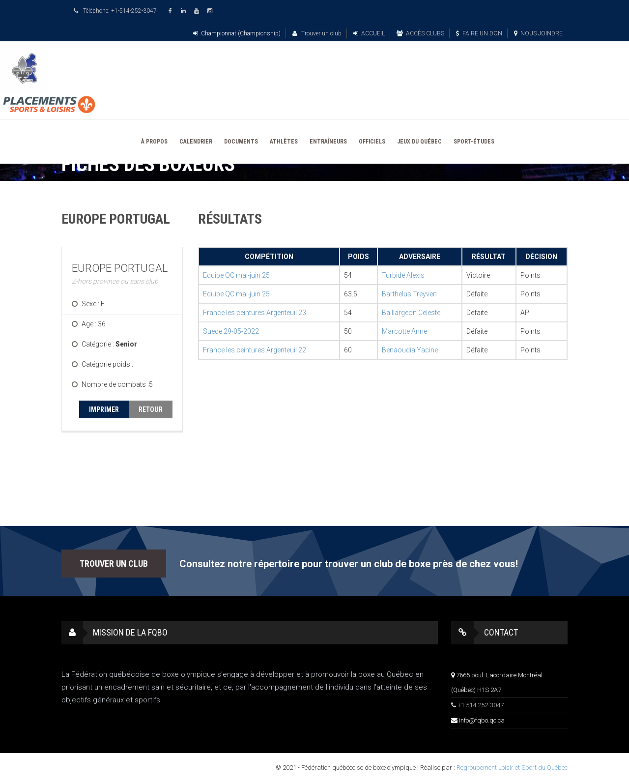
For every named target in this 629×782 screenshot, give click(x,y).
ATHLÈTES (284, 141)
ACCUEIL (369, 33)
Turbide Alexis (403, 275)
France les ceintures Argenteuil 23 (254, 313)
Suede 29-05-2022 (231, 331)
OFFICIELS (372, 141)
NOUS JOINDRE (538, 33)
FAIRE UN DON (479, 33)
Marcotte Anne (404, 331)
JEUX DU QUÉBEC (419, 141)
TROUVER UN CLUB (114, 563)
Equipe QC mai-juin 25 (236, 275)
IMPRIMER (104, 409)
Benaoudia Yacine (410, 350)
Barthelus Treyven (409, 294)
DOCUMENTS (241, 141)
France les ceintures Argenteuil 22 (254, 350)
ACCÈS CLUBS (420, 33)
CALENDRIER (195, 141)
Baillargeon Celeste (411, 313)
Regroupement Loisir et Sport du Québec (512, 767)
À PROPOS (154, 141)
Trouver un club (317, 33)
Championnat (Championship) (237, 33)
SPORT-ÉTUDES (474, 141)
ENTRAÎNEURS (328, 141)
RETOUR (151, 409)
